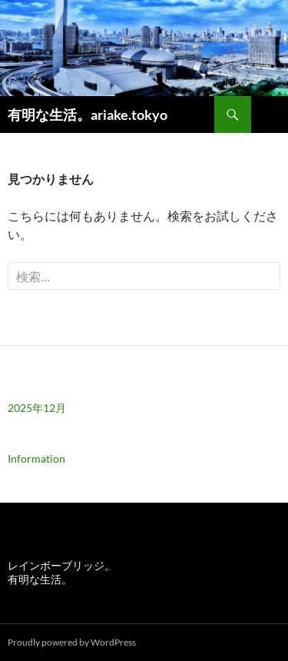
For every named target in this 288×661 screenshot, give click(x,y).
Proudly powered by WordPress (72, 642)
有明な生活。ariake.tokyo (87, 114)
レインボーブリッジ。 (61, 565)
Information (36, 458)
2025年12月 (37, 407)
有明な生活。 (40, 579)
